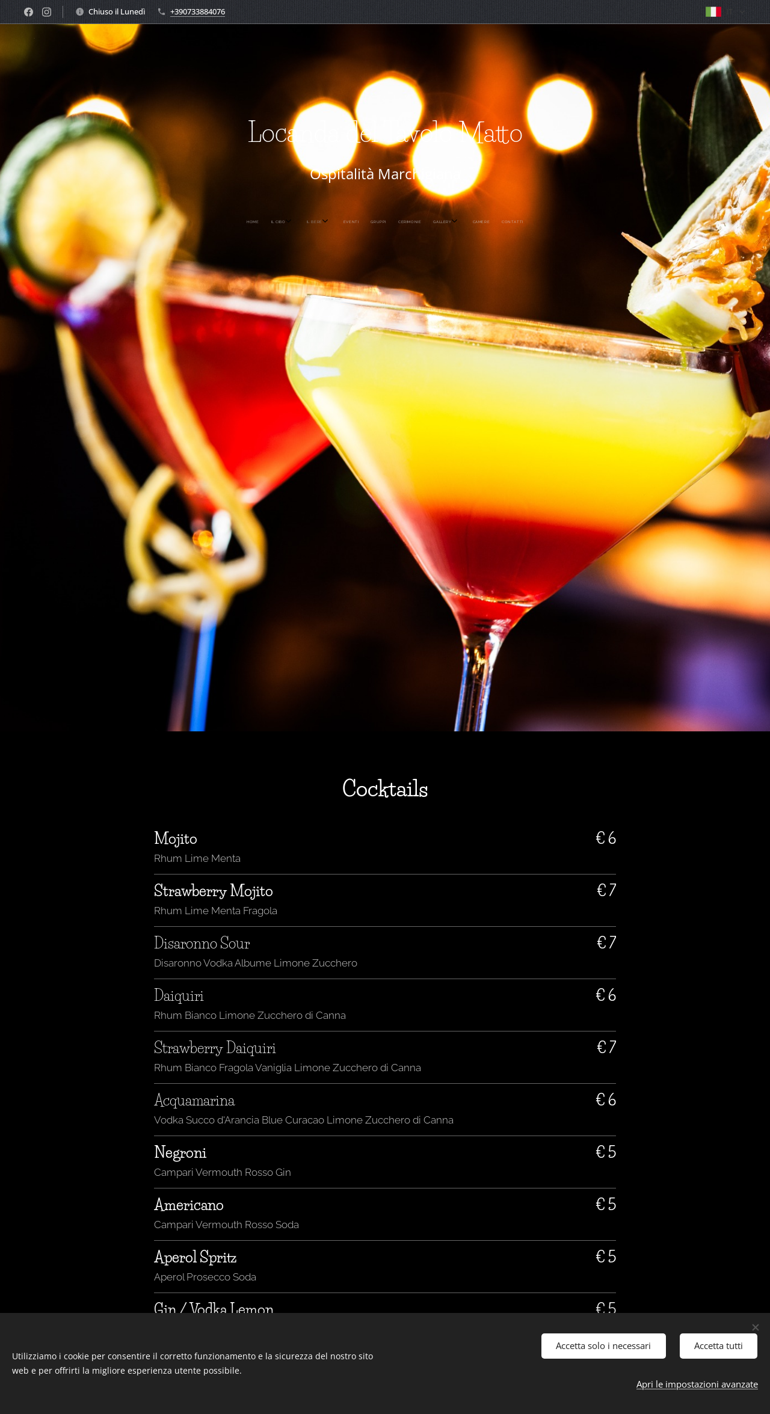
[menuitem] (327, 222)
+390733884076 (197, 11)
